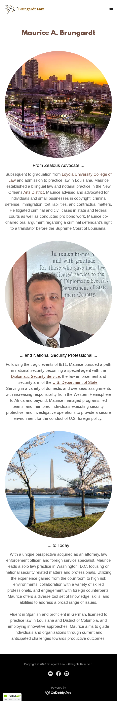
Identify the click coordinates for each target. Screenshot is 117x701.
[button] (111, 10)
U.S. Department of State (75, 382)
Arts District (33, 192)
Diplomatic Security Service (35, 376)
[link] (25, 10)
